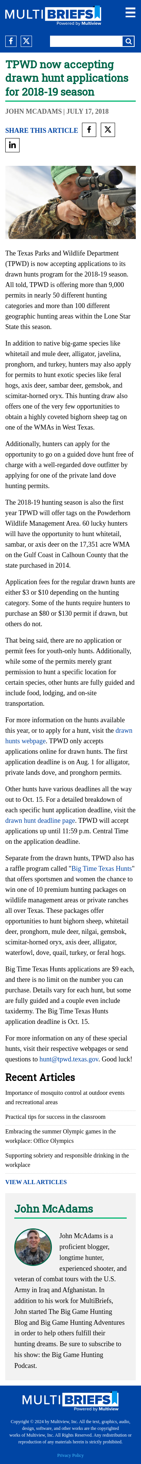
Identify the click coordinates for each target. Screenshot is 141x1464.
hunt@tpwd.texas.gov (68, 1059)
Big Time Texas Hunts (101, 868)
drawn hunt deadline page (40, 820)
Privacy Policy (70, 1455)
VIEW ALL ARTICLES (36, 1182)
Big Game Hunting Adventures (82, 1322)
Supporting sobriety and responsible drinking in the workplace (67, 1160)
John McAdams (33, 111)
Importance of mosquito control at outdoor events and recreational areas (64, 1097)
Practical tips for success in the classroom (55, 1117)
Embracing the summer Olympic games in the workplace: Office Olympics (60, 1136)
